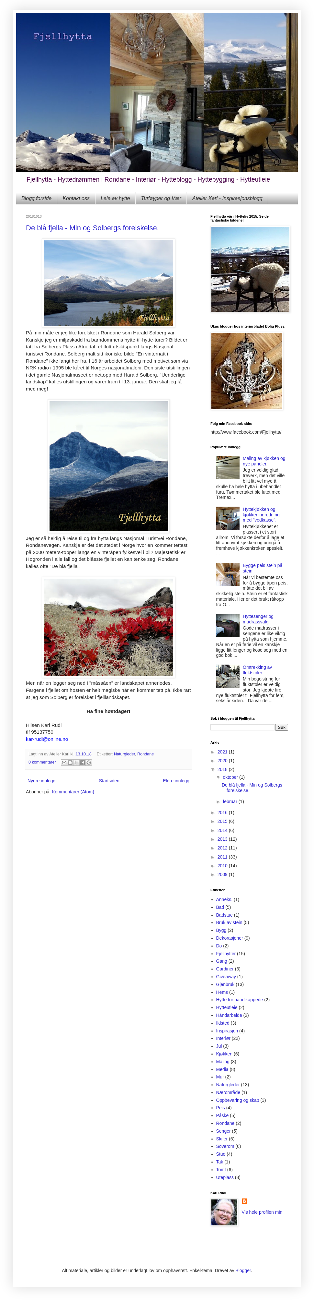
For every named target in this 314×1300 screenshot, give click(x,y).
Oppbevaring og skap (237, 1100)
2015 (223, 821)
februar (230, 801)
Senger (223, 1131)
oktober (231, 777)
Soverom (225, 1146)
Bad (220, 907)
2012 (223, 847)
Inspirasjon (227, 1030)
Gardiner (225, 968)
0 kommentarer (42, 762)
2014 (223, 830)
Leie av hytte (115, 198)
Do (219, 945)
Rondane (145, 754)
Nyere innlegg (41, 780)
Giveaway (226, 976)
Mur (220, 1076)
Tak (219, 1161)
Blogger (243, 1270)
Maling (223, 1061)
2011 (223, 857)
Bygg (221, 930)
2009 (223, 874)
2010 (223, 865)
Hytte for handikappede (239, 999)
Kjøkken (224, 1053)
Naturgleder (124, 754)
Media (222, 1069)
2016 (223, 812)
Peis (220, 1107)
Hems (222, 992)
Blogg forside (36, 198)
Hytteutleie (227, 1007)
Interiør (223, 1038)
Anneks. (224, 899)
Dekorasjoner (229, 938)
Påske (222, 1115)
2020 (223, 760)
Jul (219, 1046)
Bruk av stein (229, 922)
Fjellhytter (226, 953)
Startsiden (109, 780)
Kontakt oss (76, 198)
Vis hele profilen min (262, 1212)
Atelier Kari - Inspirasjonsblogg (227, 198)
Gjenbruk (225, 984)
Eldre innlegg (176, 780)
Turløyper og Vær (161, 198)
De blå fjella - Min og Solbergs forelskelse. (92, 228)
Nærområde (228, 1092)
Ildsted (223, 1023)
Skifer (222, 1138)
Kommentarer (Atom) (73, 791)
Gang (221, 961)
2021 (223, 751)
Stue (221, 1154)
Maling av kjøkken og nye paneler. (264, 461)
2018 (223, 769)
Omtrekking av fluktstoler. (257, 670)
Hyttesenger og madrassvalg (258, 619)
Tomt (221, 1169)
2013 (223, 839)
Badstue (224, 915)
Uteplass (225, 1177)
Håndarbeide (229, 1015)
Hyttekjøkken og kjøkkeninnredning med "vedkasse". (261, 515)
